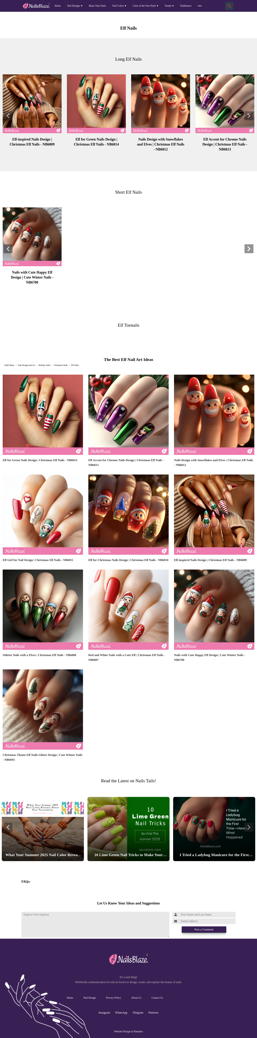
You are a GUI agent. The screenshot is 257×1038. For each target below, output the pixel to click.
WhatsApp (121, 1012)
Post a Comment (204, 929)
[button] (8, 115)
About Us (136, 997)
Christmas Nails (61, 365)
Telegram (138, 1012)
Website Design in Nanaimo (128, 1031)
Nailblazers (186, 5)
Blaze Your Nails (97, 5)
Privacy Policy (113, 997)
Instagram (104, 1012)
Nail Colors (118, 5)
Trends (168, 5)
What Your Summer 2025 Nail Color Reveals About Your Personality (42, 855)
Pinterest (153, 1012)
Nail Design (89, 997)
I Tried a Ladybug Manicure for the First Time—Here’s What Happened (214, 855)
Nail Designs (73, 5)
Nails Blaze (9, 365)
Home (58, 5)
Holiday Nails (45, 365)
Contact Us (157, 997)
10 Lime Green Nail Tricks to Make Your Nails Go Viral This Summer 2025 (128, 855)
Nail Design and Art (26, 365)
